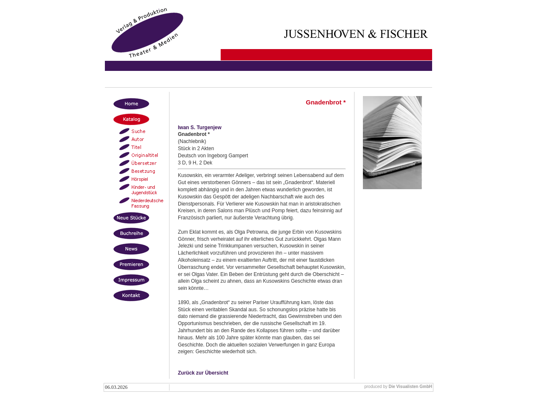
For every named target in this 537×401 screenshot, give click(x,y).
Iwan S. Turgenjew (200, 127)
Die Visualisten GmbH (410, 386)
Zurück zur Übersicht (203, 373)
